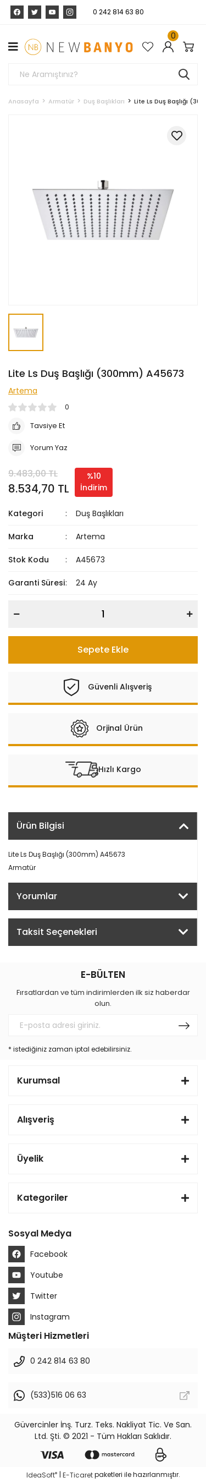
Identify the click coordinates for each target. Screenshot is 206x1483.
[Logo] (78, 47)
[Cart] (190, 47)
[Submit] (184, 1025)
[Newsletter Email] (103, 1025)
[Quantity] (103, 614)
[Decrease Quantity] (16, 614)
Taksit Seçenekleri (56, 932)
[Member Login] (170, 47)
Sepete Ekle (103, 649)
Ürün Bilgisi (40, 825)
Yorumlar (36, 896)
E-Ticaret (78, 1475)
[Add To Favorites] (176, 135)
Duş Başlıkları (100, 513)
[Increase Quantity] (189, 614)
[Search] (103, 74)
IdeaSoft (41, 1475)
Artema (90, 536)
